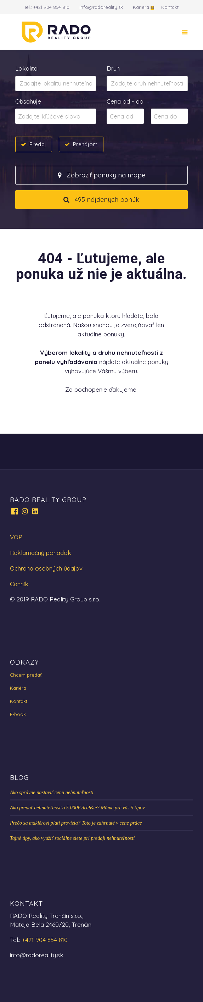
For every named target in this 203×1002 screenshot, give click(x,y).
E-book (18, 714)
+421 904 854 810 (51, 7)
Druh (113, 68)
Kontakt (170, 7)
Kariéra (141, 7)
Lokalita (26, 68)
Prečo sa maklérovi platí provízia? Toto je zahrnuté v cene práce (76, 823)
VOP (16, 537)
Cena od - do (125, 101)
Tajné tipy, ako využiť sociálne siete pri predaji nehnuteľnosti (72, 838)
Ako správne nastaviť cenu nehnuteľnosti (52, 792)
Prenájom (85, 144)
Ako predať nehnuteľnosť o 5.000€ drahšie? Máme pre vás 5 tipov (77, 807)
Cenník (19, 584)
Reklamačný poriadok (40, 552)
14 (152, 7)
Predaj (37, 144)
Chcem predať (25, 675)
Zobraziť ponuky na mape (101, 175)
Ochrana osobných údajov (46, 568)
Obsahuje (28, 101)
